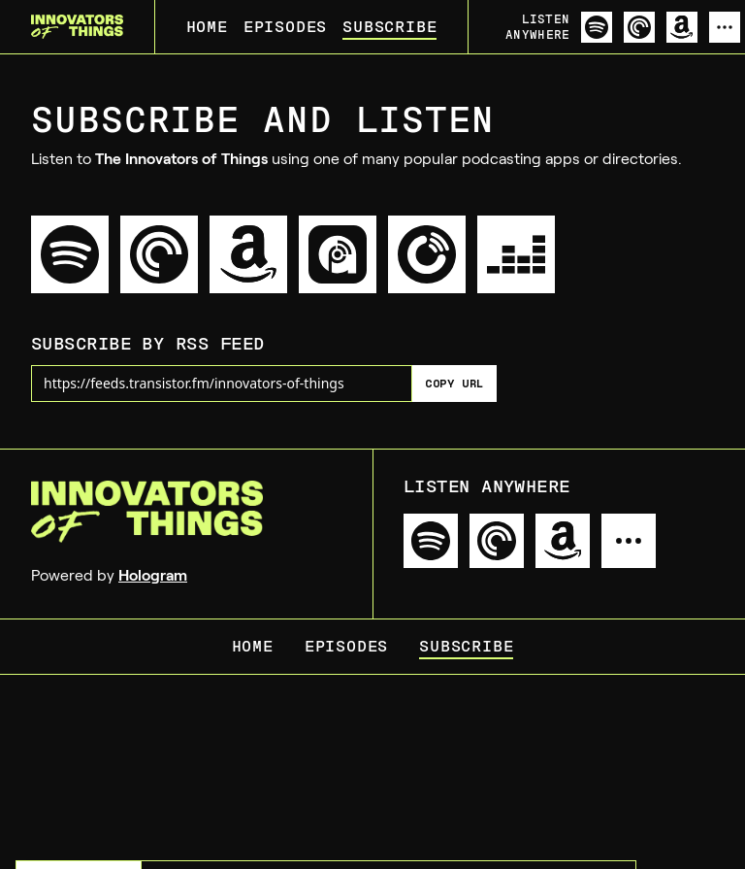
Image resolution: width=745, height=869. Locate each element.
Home (207, 26)
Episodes (285, 26)
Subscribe (389, 26)
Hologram (152, 575)
